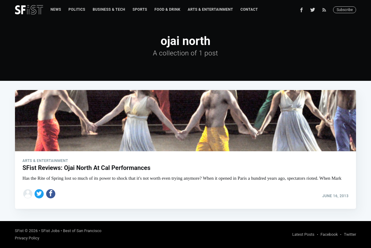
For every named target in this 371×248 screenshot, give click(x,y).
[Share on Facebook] (51, 194)
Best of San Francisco (82, 230)
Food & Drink (168, 9)
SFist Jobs (50, 230)
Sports (140, 9)
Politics (76, 9)
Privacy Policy (27, 238)
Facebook (329, 234)
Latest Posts (303, 234)
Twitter (350, 234)
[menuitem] (56, 10)
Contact (249, 9)
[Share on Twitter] (39, 194)
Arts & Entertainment (210, 9)
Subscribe (344, 10)
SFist (19, 230)
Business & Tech (109, 9)
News (55, 9)
